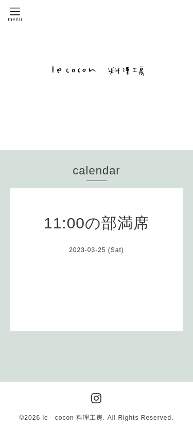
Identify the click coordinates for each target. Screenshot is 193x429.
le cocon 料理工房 (72, 417)
